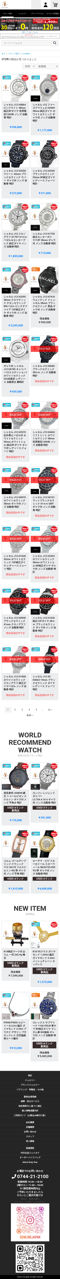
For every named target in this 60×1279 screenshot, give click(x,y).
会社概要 (30, 1122)
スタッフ (30, 1136)
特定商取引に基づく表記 (30, 1106)
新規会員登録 (30, 1096)
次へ (50, 709)
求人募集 (30, 1141)
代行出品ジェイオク (30, 1153)
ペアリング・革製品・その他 (30, 1089)
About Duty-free (30, 1162)
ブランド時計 (14, 54)
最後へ (30, 715)
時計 (30, 1075)
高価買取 (30, 1148)
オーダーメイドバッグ (30, 1157)
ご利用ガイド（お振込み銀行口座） (30, 1115)
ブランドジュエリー (30, 1085)
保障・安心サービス (30, 1101)
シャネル (26, 54)
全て (3, 54)
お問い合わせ (30, 1131)
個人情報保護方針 (30, 1110)
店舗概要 (30, 1127)
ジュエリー (30, 1080)
